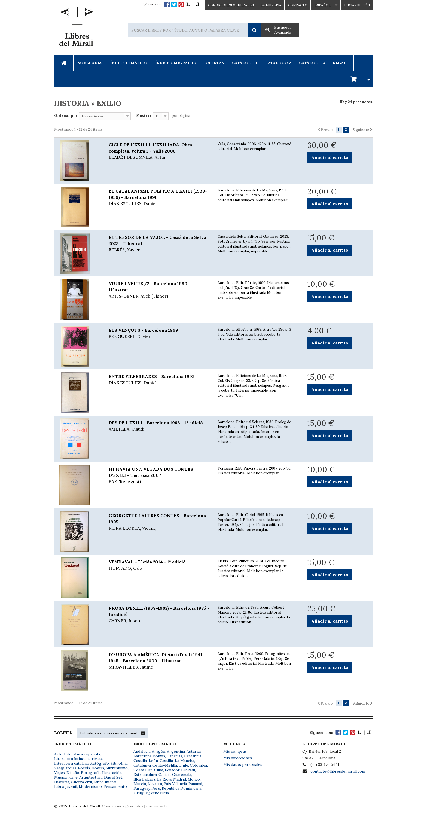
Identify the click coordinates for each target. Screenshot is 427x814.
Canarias (174, 756)
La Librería (271, 5)
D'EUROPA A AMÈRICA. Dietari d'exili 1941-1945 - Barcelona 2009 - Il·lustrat (159, 661)
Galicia (164, 774)
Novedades (89, 62)
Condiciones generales (122, 806)
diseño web (156, 806)
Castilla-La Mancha (177, 760)
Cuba (158, 769)
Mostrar (143, 115)
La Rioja (164, 779)
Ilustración (112, 772)
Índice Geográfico (176, 62)
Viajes (59, 772)
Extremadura (145, 774)
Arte (58, 754)
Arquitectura (90, 777)
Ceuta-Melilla (164, 765)
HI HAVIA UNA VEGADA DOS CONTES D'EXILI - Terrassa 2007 (159, 475)
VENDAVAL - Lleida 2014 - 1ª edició (159, 565)
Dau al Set (113, 777)
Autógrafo (99, 763)
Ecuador (172, 769)
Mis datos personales (242, 764)
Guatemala (181, 774)
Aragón (158, 751)
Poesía (84, 768)
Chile (183, 765)
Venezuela (160, 793)
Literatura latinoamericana (78, 758)
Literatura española (82, 754)
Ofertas (215, 62)
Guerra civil (81, 781)
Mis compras (235, 751)
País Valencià (175, 783)
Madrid (179, 779)
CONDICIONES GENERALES (231, 5)
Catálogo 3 (312, 62)
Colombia (198, 765)
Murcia (139, 783)
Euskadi (188, 769)
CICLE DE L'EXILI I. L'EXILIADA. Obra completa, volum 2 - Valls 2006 (159, 151)
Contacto (297, 5)
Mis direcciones (237, 757)
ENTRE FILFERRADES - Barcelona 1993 (159, 380)
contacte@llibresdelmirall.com (337, 771)
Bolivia (159, 756)
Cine (73, 777)
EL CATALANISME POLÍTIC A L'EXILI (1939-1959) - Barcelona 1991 (159, 197)
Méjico (194, 779)
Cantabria (192, 756)
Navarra (155, 783)
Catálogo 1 (244, 62)
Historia (61, 781)
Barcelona (142, 756)
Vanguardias (65, 768)
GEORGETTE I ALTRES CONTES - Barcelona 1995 (159, 522)
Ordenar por (65, 115)
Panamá (195, 783)
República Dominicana (181, 788)
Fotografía (90, 772)
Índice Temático (128, 62)
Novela (97, 768)
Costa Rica (142, 769)
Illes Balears (144, 779)
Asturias (194, 751)
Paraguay (141, 788)
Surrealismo (117, 768)
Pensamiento (115, 786)
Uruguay (141, 793)
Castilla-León (145, 760)
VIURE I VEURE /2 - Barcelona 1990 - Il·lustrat (159, 290)
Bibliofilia (119, 763)
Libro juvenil (65, 786)
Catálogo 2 (278, 62)
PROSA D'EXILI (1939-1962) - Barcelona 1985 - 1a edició (159, 614)
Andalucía (141, 751)
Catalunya (142, 765)
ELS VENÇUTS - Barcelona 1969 (159, 333)
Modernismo (90, 786)
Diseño (72, 772)
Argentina (176, 751)
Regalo (341, 62)
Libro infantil (105, 781)
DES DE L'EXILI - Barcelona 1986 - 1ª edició (159, 426)
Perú (155, 788)
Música (61, 777)
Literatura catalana (71, 763)
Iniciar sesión (357, 5)
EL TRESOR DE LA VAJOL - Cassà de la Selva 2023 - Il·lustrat (159, 243)
